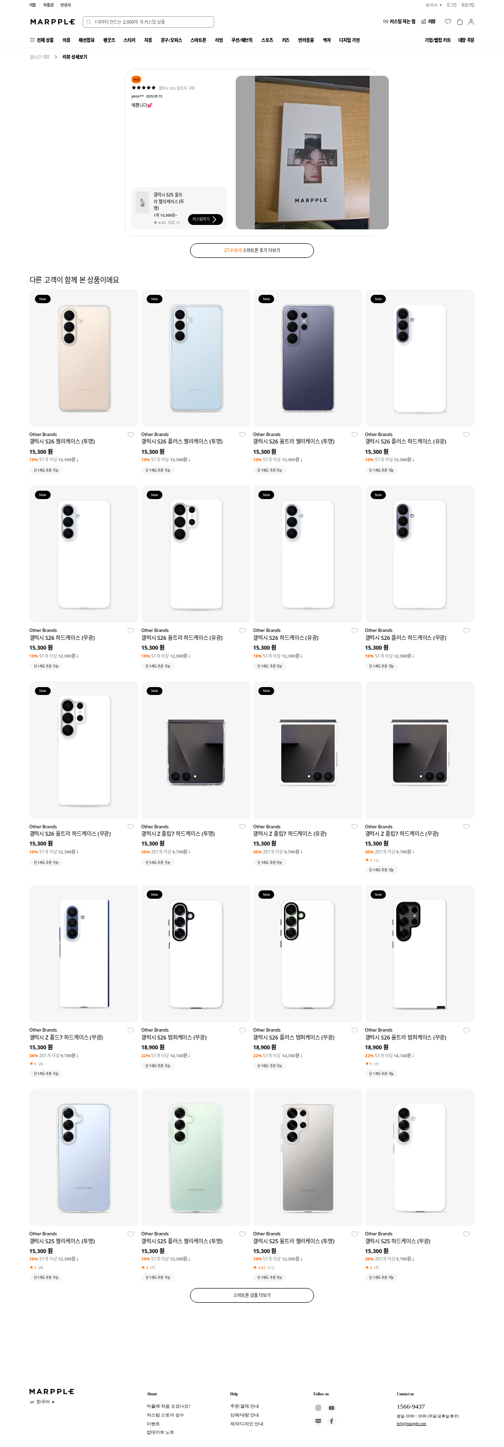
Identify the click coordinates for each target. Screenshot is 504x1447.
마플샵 (48, 4)
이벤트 (153, 1423)
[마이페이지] (471, 21)
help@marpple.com (411, 1423)
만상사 (66, 4)
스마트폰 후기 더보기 (252, 250)
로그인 (451, 4)
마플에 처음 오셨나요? (168, 1406)
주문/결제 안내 (244, 1406)
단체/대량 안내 (244, 1415)
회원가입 (468, 4)
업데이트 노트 (160, 1432)
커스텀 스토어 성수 (165, 1415)
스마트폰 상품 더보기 (252, 1295)
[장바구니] (459, 21)
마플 (33, 4)
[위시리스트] (447, 21)
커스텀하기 (205, 219)
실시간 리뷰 (40, 57)
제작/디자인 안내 (246, 1423)
